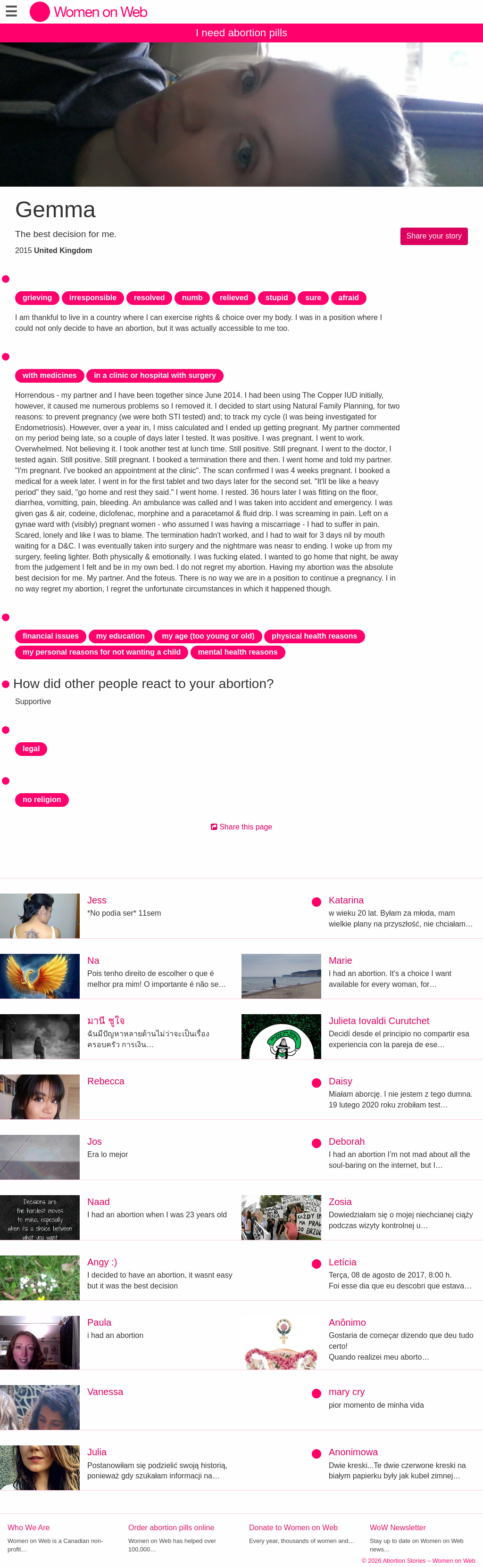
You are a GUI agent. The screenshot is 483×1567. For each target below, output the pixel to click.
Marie (340, 960)
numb (192, 298)
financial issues (51, 636)
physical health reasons (314, 636)
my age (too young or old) (208, 636)
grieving (37, 298)
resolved (149, 298)
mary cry (347, 1392)
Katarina (346, 900)
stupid (277, 298)
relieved (234, 298)
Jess (97, 900)
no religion (42, 800)
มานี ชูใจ (106, 1021)
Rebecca (106, 1081)
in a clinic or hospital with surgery (155, 375)
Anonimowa (353, 1452)
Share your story (434, 236)
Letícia (343, 1262)
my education (120, 636)
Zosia (340, 1202)
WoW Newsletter (398, 1528)
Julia (97, 1452)
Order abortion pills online (171, 1528)
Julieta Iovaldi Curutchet (379, 1021)
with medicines (50, 375)
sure (313, 298)
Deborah (347, 1141)
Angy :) (102, 1262)
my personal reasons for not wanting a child (102, 652)
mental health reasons (238, 652)
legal (31, 749)
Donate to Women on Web (293, 1528)
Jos (94, 1141)
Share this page (242, 827)
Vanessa (105, 1392)
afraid (349, 298)
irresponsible (93, 298)
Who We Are (29, 1528)
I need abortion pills (241, 33)
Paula (99, 1322)
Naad (98, 1202)
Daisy (340, 1081)
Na (93, 960)
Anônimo (347, 1322)
